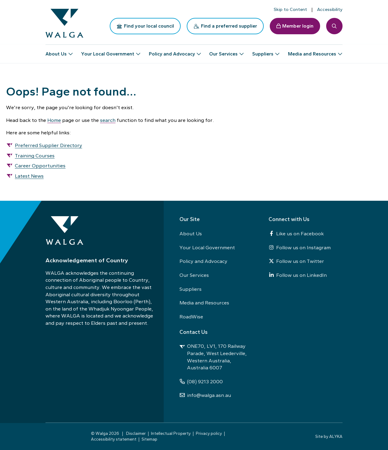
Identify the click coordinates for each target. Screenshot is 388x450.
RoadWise (191, 317)
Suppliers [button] (262, 51)
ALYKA (336, 436)
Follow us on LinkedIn (298, 275)
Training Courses (35, 156)
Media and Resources (204, 303)
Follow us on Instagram (300, 247)
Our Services (194, 275)
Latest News (29, 176)
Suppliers (190, 289)
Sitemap (149, 439)
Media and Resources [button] (312, 51)
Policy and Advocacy (203, 261)
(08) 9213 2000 (201, 381)
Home (54, 120)
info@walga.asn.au (205, 395)
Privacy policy (209, 433)
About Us (190, 233)
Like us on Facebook (296, 233)
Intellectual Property (171, 433)
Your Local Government (207, 247)
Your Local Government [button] (107, 51)
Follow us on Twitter (296, 261)
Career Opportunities (40, 166)
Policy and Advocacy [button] (172, 51)
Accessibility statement (113, 439)
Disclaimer (136, 433)
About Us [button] (56, 51)
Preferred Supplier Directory (48, 145)
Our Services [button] (223, 51)
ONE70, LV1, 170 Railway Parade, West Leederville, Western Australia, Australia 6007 (213, 357)
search (107, 120)
